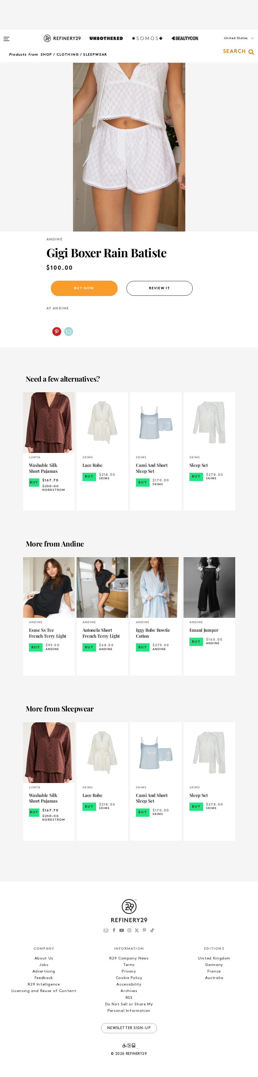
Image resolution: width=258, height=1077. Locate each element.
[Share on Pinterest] (56, 331)
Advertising (44, 971)
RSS (129, 998)
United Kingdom (214, 958)
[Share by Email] (68, 331)
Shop (46, 55)
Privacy (129, 971)
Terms (129, 965)
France (214, 971)
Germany (214, 965)
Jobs (43, 965)
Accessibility (128, 984)
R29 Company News (128, 958)
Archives (129, 991)
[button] (228, 44)
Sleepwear (95, 55)
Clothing (67, 55)
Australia (214, 978)
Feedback (44, 978)
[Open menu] (6, 36)
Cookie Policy (129, 978)
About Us (44, 958)
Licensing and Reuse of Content (44, 991)
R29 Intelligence (44, 984)
